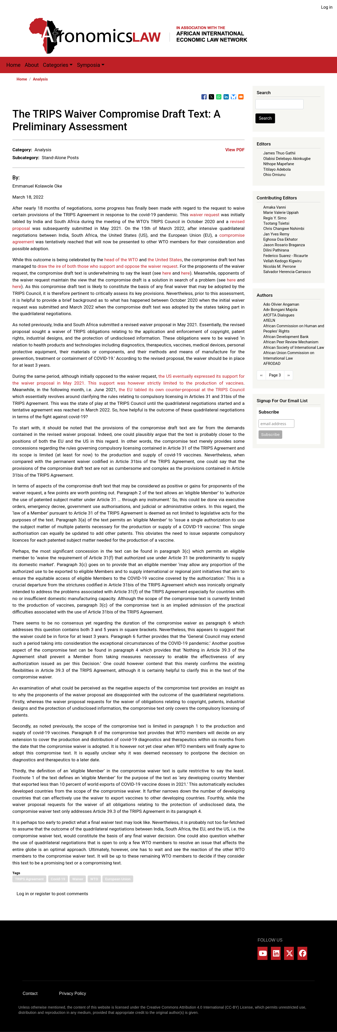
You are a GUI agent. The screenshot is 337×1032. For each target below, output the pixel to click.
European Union (118, 879)
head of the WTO (121, 259)
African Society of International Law (293, 347)
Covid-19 (58, 879)
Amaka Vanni (274, 207)
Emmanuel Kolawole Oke (37, 186)
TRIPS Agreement (29, 879)
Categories (55, 65)
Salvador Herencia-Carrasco (287, 271)
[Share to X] (211, 96)
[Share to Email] (241, 96)
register (43, 893)
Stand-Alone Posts (60, 157)
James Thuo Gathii (279, 153)
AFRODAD (271, 363)
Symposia (88, 65)
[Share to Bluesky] (233, 96)
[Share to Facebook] (204, 96)
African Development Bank (286, 336)
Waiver (77, 879)
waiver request (204, 214)
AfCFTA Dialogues (278, 315)
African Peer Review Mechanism (290, 342)
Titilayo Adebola (277, 169)
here (166, 273)
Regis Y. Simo (274, 218)
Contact (30, 993)
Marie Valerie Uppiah (281, 212)
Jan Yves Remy (276, 234)
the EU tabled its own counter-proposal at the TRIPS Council (182, 389)
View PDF (235, 149)
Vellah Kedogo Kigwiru (282, 261)
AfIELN (269, 320)
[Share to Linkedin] (226, 96)
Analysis (40, 79)
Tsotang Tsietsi (276, 223)
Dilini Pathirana (276, 250)
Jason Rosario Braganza (284, 245)
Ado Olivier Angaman (281, 304)
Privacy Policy (72, 993)
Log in (327, 7)
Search (265, 118)
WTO (94, 879)
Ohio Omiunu (274, 174)
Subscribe (269, 412)
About (32, 65)
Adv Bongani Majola (280, 309)
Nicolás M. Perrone (279, 266)
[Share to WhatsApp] (218, 96)
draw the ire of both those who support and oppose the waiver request (107, 266)
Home (13, 65)
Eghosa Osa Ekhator (280, 239)
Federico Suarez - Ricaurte (285, 255)
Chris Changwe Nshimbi (283, 228)
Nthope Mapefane (278, 164)
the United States (165, 259)
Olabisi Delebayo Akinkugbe (287, 158)
